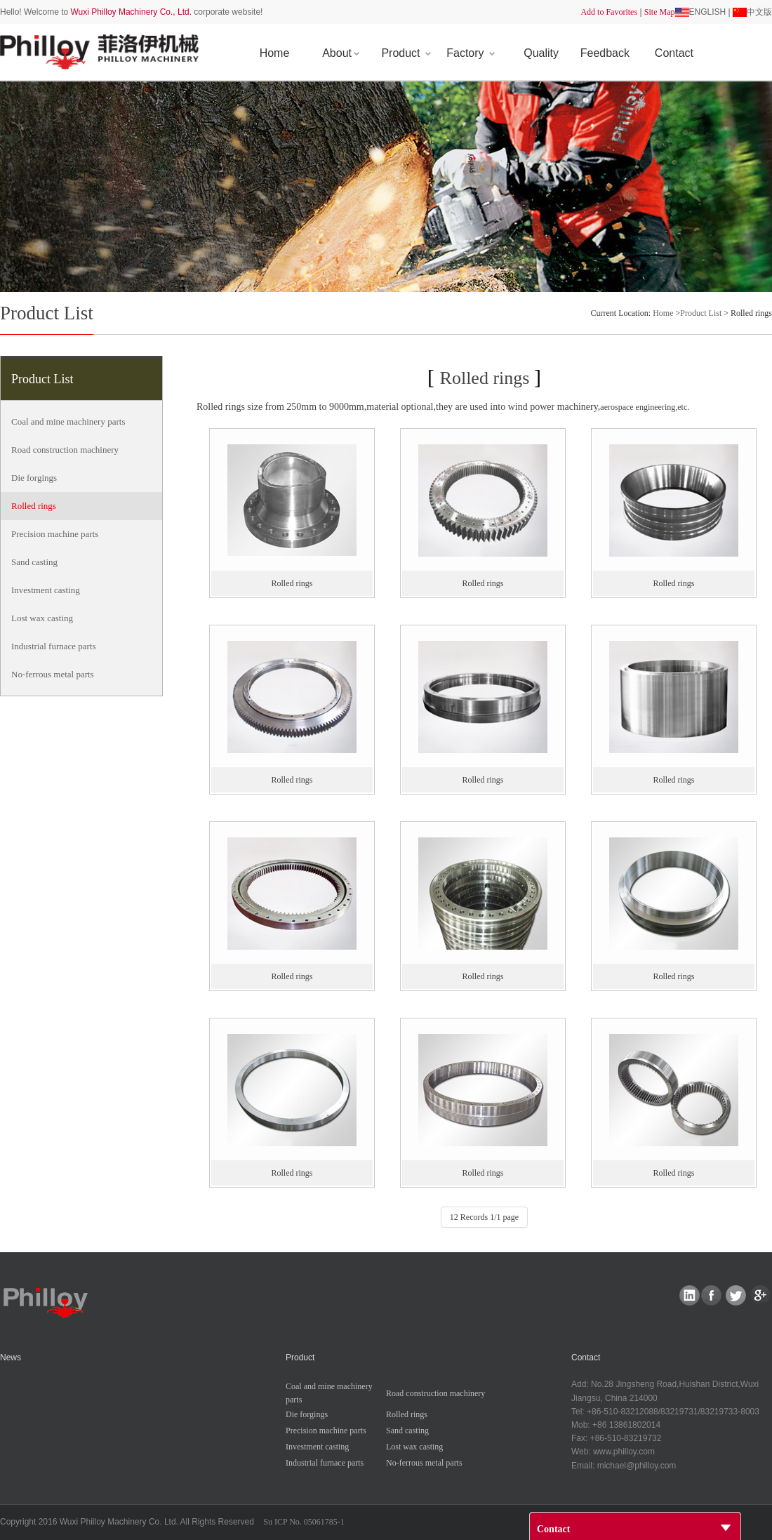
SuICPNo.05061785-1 (304, 1522)
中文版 (759, 12)
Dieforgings (34, 477)
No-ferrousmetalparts (52, 674)
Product (406, 53)
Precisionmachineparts (54, 534)
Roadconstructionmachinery (65, 449)
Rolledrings (33, 505)
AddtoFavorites (608, 12)
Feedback (605, 53)
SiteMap (659, 12)
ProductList (700, 313)
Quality (541, 53)
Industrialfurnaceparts (53, 646)
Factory (470, 53)
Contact (674, 53)
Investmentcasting (45, 590)
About (340, 53)
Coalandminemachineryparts (68, 421)
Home (275, 53)
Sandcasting (34, 562)
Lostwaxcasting (42, 618)
